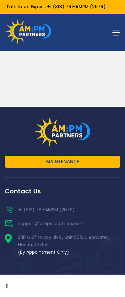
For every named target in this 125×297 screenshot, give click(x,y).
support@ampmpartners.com (44, 223)
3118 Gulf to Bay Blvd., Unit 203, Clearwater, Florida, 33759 (63, 245)
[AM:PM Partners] (62, 132)
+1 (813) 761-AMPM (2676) (76, 6)
